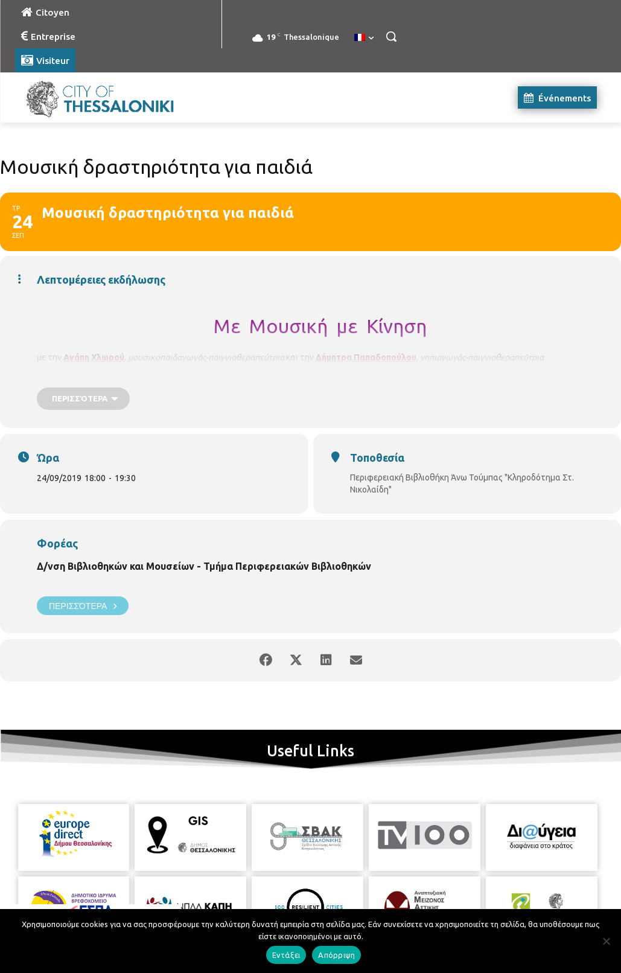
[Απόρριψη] (606, 941)
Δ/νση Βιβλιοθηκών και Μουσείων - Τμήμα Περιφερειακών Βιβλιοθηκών (204, 566)
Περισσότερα (82, 605)
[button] (391, 36)
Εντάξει (286, 955)
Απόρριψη (336, 955)
